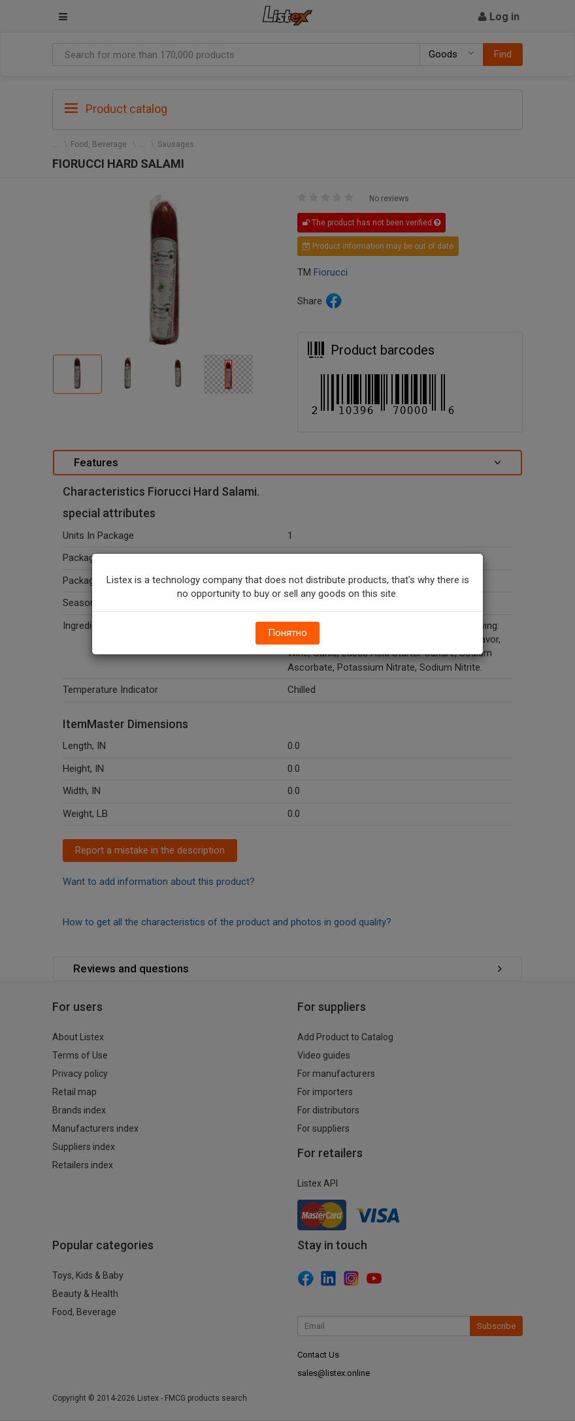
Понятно (287, 633)
